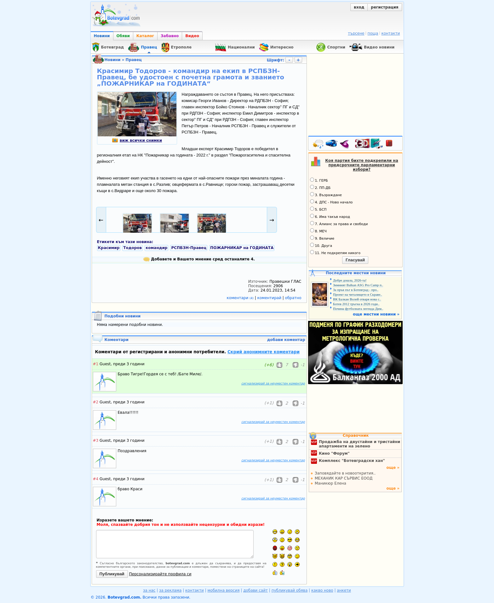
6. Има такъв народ (330, 216)
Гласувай (355, 260)
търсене (356, 33)
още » (392, 467)
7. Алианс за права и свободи (339, 223)
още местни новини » (376, 314)
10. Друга (321, 245)
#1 (96, 364)
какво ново (322, 590)
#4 (96, 479)
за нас (149, 590)
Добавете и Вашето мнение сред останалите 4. (199, 259)
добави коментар (286, 340)
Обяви (123, 36)
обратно (293, 298)
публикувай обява (290, 590)
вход (359, 7)
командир (156, 248)
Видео (192, 36)
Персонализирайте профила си (160, 574)
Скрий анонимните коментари (263, 352)
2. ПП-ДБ (320, 187)
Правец (134, 60)
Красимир (109, 248)
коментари (241, 298)
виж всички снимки (137, 140)
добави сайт (255, 590)
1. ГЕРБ (319, 180)
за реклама (170, 590)
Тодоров (132, 248)
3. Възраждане (326, 194)
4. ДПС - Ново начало (331, 201)
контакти (390, 33)
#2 (96, 402)
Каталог (145, 36)
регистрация (384, 7)
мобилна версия (224, 590)
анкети (344, 590)
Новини (102, 36)
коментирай (270, 298)
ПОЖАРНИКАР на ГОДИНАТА (241, 248)
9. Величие (322, 238)
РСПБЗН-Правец (188, 248)
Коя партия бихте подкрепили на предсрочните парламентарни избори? (361, 165)
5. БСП (318, 209)
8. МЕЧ (318, 230)
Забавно (170, 36)
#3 (96, 440)
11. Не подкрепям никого (335, 252)
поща (373, 33)
